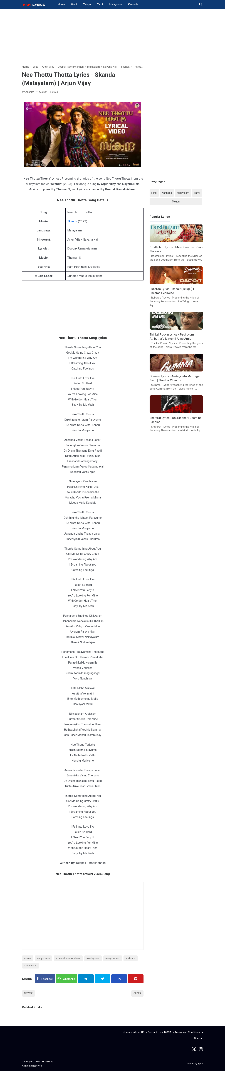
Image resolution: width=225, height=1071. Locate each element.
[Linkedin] (119, 978)
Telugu (87, 4)
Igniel (200, 1063)
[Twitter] (66, 978)
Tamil (100, 4)
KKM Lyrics (47, 1061)
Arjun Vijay (44, 958)
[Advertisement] (112, 39)
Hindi (74, 4)
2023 (28, 958)
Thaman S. (31, 965)
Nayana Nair (113, 958)
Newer (28, 993)
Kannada (133, 4)
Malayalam (115, 4)
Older (137, 993)
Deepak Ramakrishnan (69, 958)
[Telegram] (86, 978)
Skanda (72, 221)
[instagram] (201, 1050)
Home (61, 4)
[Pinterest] (136, 978)
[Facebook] (45, 978)
